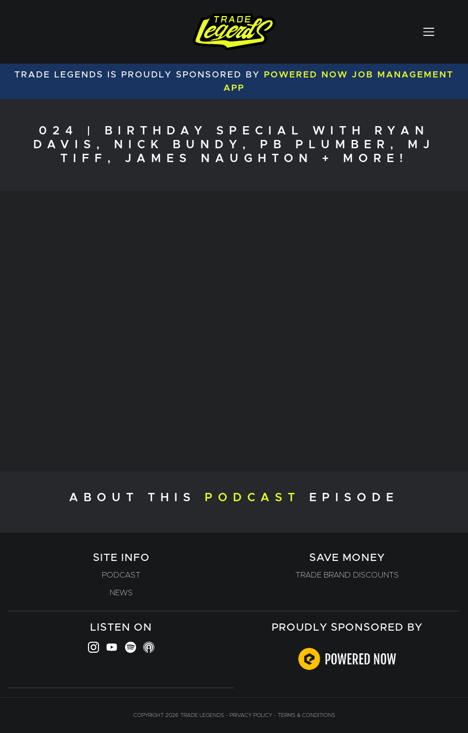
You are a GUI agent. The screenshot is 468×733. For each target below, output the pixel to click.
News (121, 593)
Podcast (121, 575)
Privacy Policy (251, 715)
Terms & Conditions (306, 715)
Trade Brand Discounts (347, 575)
